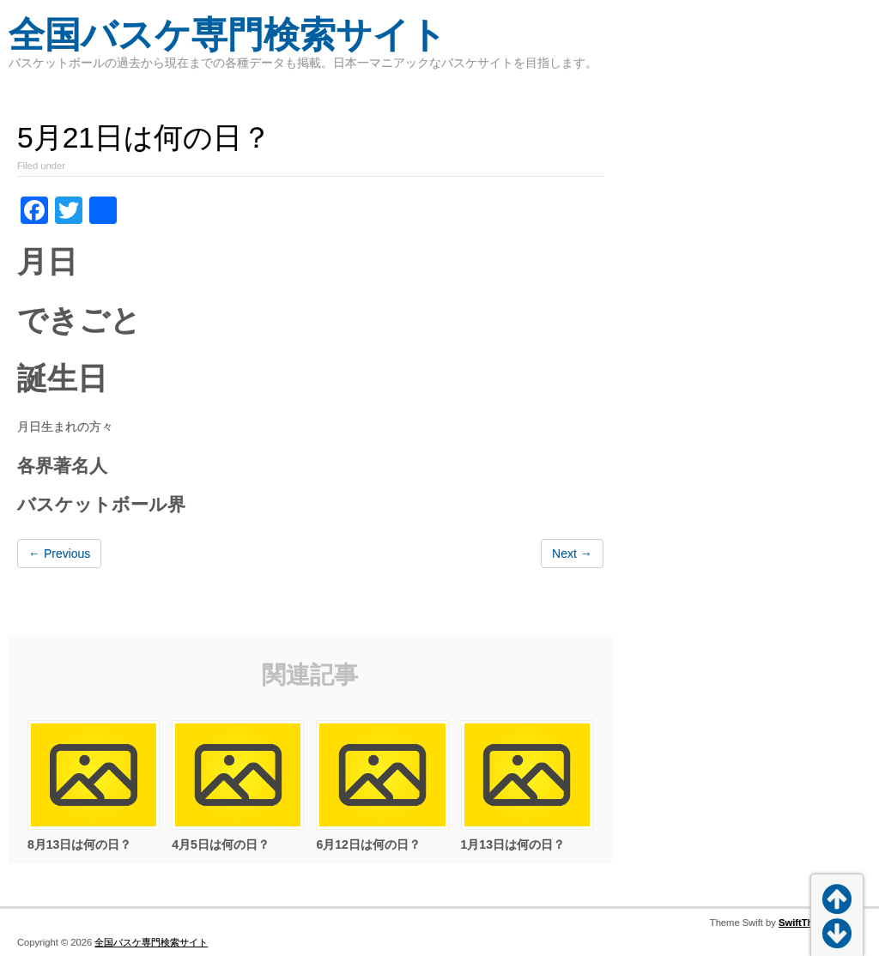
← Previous (59, 553)
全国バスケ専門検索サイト (227, 35)
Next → (572, 553)
